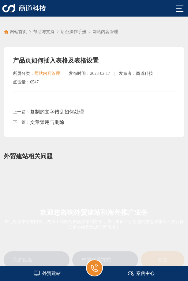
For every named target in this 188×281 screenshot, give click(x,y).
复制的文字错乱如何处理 (57, 111)
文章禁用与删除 (47, 122)
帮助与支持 (44, 31)
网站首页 (18, 31)
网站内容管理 (105, 31)
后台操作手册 (73, 31)
